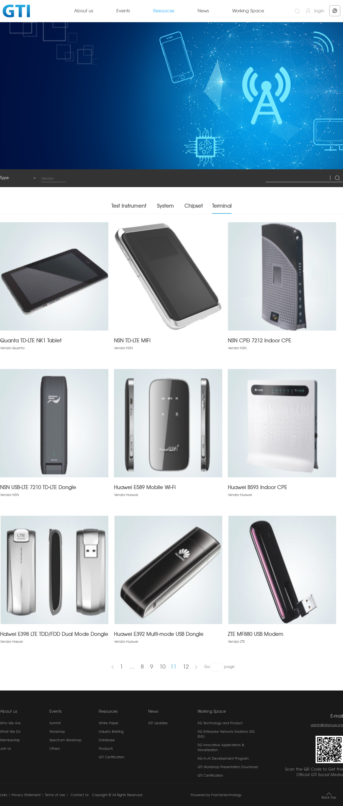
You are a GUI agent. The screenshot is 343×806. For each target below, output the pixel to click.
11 (173, 670)
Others (54, 748)
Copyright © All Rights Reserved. (117, 795)
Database (107, 740)
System (165, 209)
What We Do (10, 731)
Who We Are (10, 723)
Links (3, 795)
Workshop (57, 731)
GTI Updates (158, 723)
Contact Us (79, 795)
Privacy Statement (26, 795)
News (203, 11)
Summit (55, 723)
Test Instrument (128, 209)
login (319, 11)
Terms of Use (55, 795)
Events (123, 11)
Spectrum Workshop (65, 740)
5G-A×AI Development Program (223, 758)
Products (106, 748)
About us (83, 11)
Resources (163, 11)
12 (186, 670)
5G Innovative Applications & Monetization (221, 747)
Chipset (193, 209)
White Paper (109, 723)
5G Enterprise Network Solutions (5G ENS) (226, 734)
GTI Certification (111, 757)
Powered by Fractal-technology (216, 795)
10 (162, 670)
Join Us (5, 748)
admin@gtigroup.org (327, 725)
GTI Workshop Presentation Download (228, 767)
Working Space (248, 11)
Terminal (222, 209)
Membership (10, 740)
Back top (329, 797)
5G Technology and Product (220, 723)
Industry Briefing (111, 731)
